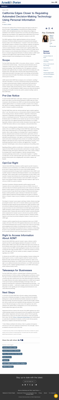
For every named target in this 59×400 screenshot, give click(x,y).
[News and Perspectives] (35, 384)
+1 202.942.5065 (53, 45)
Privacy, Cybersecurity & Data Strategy (21, 317)
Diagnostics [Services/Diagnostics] (45, 70)
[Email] (22, 340)
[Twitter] (29, 384)
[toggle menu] (54, 2)
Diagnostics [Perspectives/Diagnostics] (6, 360)
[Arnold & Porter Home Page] (11, 2)
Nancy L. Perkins (7, 24)
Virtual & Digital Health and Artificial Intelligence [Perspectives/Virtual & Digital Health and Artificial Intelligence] (14, 363)
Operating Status (29, 394)
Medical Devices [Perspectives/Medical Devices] (7, 357)
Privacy (40, 393)
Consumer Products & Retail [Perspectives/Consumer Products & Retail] (9, 347)
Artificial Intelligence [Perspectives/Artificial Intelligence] (8, 366)
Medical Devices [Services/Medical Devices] (46, 67)
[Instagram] (25, 384)
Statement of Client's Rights (9, 393)
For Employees (52, 393)
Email (51, 43)
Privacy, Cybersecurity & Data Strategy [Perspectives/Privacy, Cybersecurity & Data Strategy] (12, 354)
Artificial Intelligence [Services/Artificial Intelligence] (47, 76)
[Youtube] (32, 384)
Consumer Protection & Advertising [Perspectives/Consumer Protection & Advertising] (11, 350)
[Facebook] (20, 340)
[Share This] (52, 28)
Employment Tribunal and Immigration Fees (27, 393)
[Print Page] (46, 28)
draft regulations (14, 29)
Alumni (45, 393)
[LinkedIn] (19, 340)
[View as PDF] (49, 28)
